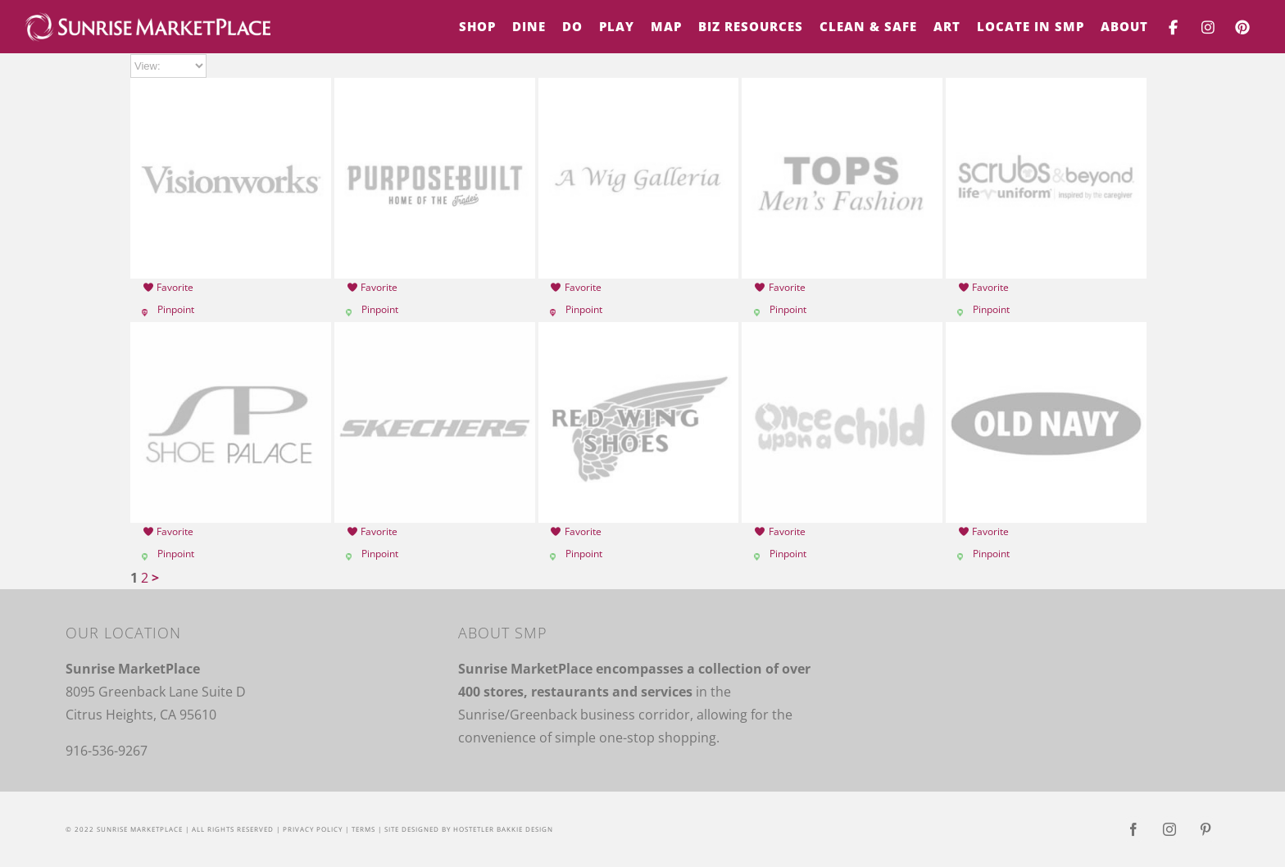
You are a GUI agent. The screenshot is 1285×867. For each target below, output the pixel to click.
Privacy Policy (313, 828)
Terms (363, 828)
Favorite (167, 287)
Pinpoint (175, 309)
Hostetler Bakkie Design (503, 828)
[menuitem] (477, 26)
